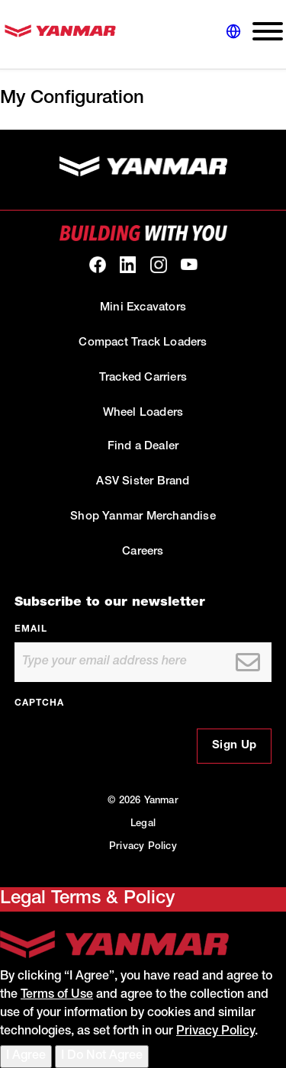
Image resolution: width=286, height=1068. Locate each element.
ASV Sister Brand (142, 481)
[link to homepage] (60, 34)
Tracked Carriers (143, 378)
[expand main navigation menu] (262, 35)
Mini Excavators (143, 308)
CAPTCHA (39, 703)
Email (30, 629)
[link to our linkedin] (128, 265)
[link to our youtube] (189, 265)
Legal (143, 824)
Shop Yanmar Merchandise (143, 517)
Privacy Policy (143, 847)
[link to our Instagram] (158, 265)
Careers (142, 552)
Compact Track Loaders (143, 343)
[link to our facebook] (97, 265)
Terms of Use (57, 995)
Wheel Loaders (143, 413)
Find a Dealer (143, 446)
